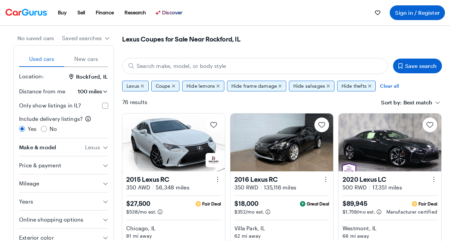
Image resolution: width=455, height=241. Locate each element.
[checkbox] (105, 106)
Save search (417, 66)
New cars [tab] (86, 59)
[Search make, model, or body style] (255, 66)
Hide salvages (311, 86)
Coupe (165, 86)
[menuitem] (62, 12)
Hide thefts (357, 86)
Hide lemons (203, 86)
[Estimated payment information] (160, 212)
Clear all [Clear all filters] (389, 86)
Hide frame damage (256, 86)
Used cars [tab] (42, 59)
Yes (32, 129)
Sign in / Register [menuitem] (417, 12)
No (53, 129)
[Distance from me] (89, 91)
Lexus (135, 86)
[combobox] (86, 38)
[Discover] (169, 12)
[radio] (22, 129)
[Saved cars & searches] (377, 12)
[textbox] (417, 102)
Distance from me (42, 91)
